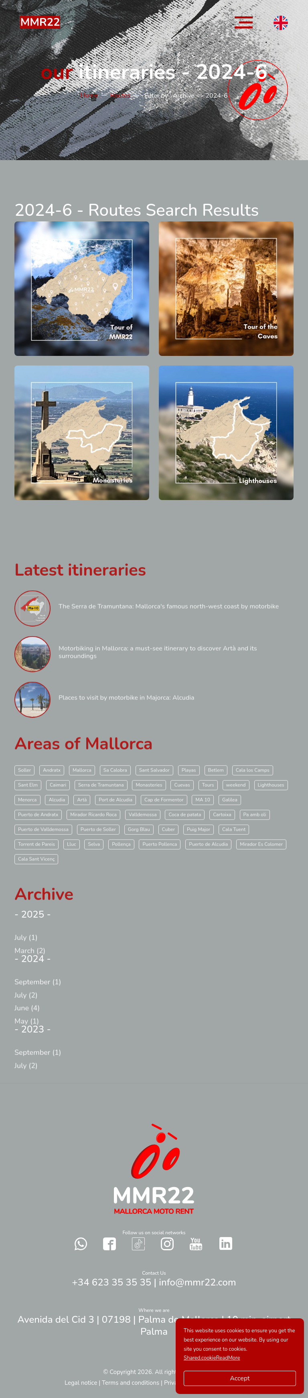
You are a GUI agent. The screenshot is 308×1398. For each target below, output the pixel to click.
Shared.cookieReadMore (212, 1358)
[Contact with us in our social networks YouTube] (196, 1243)
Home (89, 95)
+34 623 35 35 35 (111, 1282)
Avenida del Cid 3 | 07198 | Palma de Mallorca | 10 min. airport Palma (154, 1325)
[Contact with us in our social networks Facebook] (109, 1243)
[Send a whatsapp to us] (81, 1243)
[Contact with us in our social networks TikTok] (138, 1243)
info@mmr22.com (197, 1282)
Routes (120, 95)
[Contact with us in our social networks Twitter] (225, 1243)
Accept (239, 1378)
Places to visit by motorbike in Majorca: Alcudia (127, 715)
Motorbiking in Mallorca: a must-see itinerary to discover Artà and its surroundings (158, 670)
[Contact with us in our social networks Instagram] (167, 1243)
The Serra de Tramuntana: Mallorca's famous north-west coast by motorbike (169, 624)
